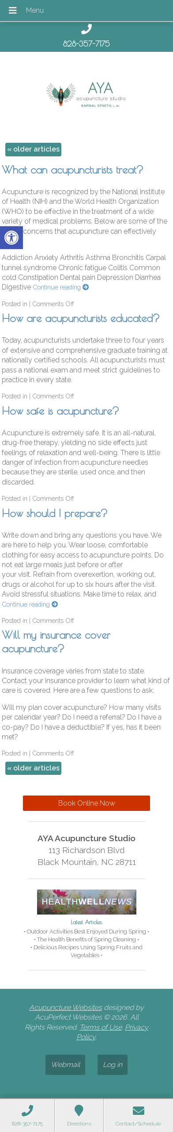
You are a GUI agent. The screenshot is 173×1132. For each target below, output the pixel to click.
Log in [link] (112, 1064)
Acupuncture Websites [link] (65, 1007)
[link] (11, 237)
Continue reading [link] (61, 287)
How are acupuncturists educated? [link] (81, 318)
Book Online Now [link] (86, 803)
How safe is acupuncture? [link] (60, 411)
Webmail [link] (65, 1064)
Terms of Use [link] (100, 1027)
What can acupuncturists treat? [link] (72, 169)
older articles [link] (33, 149)
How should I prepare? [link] (55, 513)
